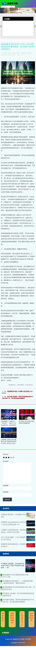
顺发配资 (3, 616)
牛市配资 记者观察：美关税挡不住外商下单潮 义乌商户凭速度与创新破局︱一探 (12, 565)
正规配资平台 (22, 619)
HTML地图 (27, 639)
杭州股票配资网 (31, 616)
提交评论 (7, 499)
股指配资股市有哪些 (12, 618)
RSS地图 (21, 639)
